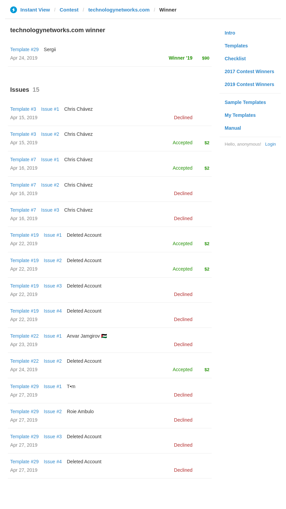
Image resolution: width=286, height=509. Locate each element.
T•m (71, 386)
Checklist (235, 58)
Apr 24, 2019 (23, 369)
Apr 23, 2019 (23, 344)
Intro (230, 33)
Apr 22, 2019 (23, 243)
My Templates (240, 115)
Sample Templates (245, 102)
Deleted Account (84, 235)
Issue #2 (50, 134)
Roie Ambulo (80, 411)
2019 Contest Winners (249, 84)
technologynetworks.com (119, 10)
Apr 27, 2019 (23, 395)
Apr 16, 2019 (23, 168)
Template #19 (24, 235)
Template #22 (24, 336)
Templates (236, 45)
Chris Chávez (78, 109)
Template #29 (24, 49)
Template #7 (23, 159)
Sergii (50, 49)
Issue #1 (50, 109)
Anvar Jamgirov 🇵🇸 (87, 336)
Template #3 (23, 109)
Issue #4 (53, 311)
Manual (233, 128)
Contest (69, 10)
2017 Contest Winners (249, 71)
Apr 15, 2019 (23, 117)
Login (270, 144)
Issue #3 (50, 210)
